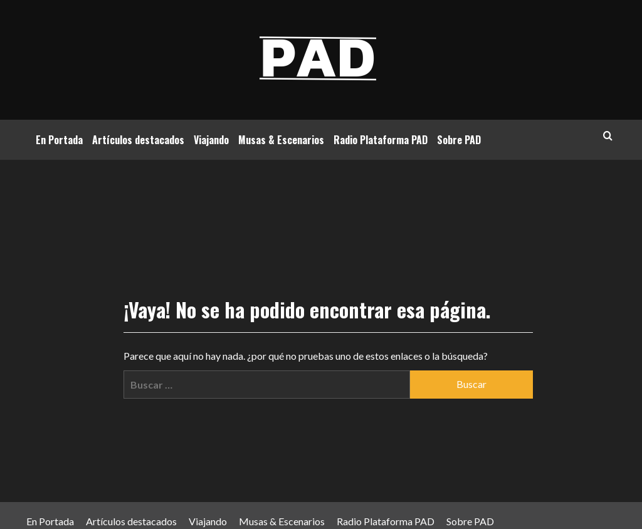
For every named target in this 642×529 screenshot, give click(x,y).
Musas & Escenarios (281, 139)
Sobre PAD (459, 139)
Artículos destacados (138, 139)
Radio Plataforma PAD (381, 139)
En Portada (59, 139)
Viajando (211, 139)
